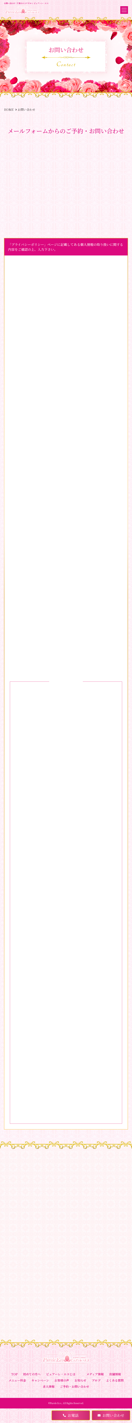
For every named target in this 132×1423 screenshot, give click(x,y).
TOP (14, 1374)
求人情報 (48, 1386)
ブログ (96, 1380)
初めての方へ (32, 1374)
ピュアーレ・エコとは (60, 1374)
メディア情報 (95, 1374)
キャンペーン (40, 1380)
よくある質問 (115, 1380)
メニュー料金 (17, 1380)
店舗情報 (115, 1374)
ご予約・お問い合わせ (74, 1386)
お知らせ (80, 1380)
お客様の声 (61, 1380)
